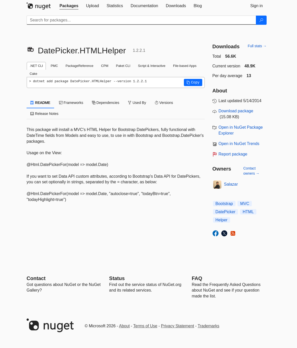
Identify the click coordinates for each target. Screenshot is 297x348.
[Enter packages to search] (141, 20)
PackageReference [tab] (79, 66)
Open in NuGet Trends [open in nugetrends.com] (239, 143)
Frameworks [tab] (71, 102)
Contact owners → (251, 170)
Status (117, 278)
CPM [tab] (104, 66)
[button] (193, 82)
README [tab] (40, 102)
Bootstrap (224, 203)
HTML (248, 212)
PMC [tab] (54, 66)
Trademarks (208, 326)
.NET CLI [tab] (36, 66)
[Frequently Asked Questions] (197, 278)
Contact (36, 278)
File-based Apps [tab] (185, 66)
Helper (222, 220)
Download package (236, 111)
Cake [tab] (33, 74)
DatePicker (225, 212)
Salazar (231, 184)
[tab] (69, 5)
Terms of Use (145, 326)
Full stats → (257, 46)
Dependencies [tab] (105, 102)
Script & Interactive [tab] (151, 66)
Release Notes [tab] (44, 113)
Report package (233, 154)
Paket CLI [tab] (123, 66)
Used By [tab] (137, 102)
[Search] (261, 20)
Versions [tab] (164, 102)
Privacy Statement (177, 326)
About (124, 326)
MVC (244, 203)
